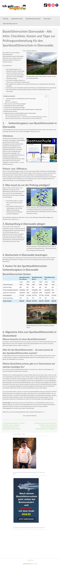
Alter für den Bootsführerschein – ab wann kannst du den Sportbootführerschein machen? (26, 116)
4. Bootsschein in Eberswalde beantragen (14, 107)
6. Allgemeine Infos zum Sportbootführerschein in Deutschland (19, 113)
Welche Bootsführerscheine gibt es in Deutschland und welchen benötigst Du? (23, 118)
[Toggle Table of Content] (45, 96)
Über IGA (5, 18)
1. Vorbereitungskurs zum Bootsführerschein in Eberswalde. (19, 98)
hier (20, 162)
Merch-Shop (47, 18)
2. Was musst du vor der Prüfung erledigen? (14, 103)
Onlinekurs (7, 100)
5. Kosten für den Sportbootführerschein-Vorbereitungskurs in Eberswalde (22, 109)
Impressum (30, 560)
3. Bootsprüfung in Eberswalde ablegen (13, 105)
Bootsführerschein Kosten (10, 111)
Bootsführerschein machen (33, 18)
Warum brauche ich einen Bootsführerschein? (16, 115)
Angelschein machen (17, 18)
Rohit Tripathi (34, 563)
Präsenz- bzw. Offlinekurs (11, 102)
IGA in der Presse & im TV (10, 23)
